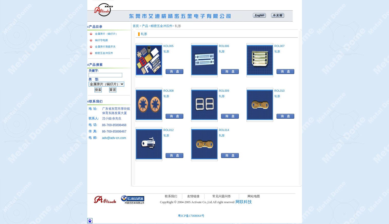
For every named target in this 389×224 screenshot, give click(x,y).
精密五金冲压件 (104, 53)
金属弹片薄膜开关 (105, 46)
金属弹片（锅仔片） (106, 33)
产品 (145, 26)
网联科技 (243, 202)
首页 (136, 26)
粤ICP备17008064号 (191, 216)
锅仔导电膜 (101, 40)
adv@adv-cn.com (114, 138)
